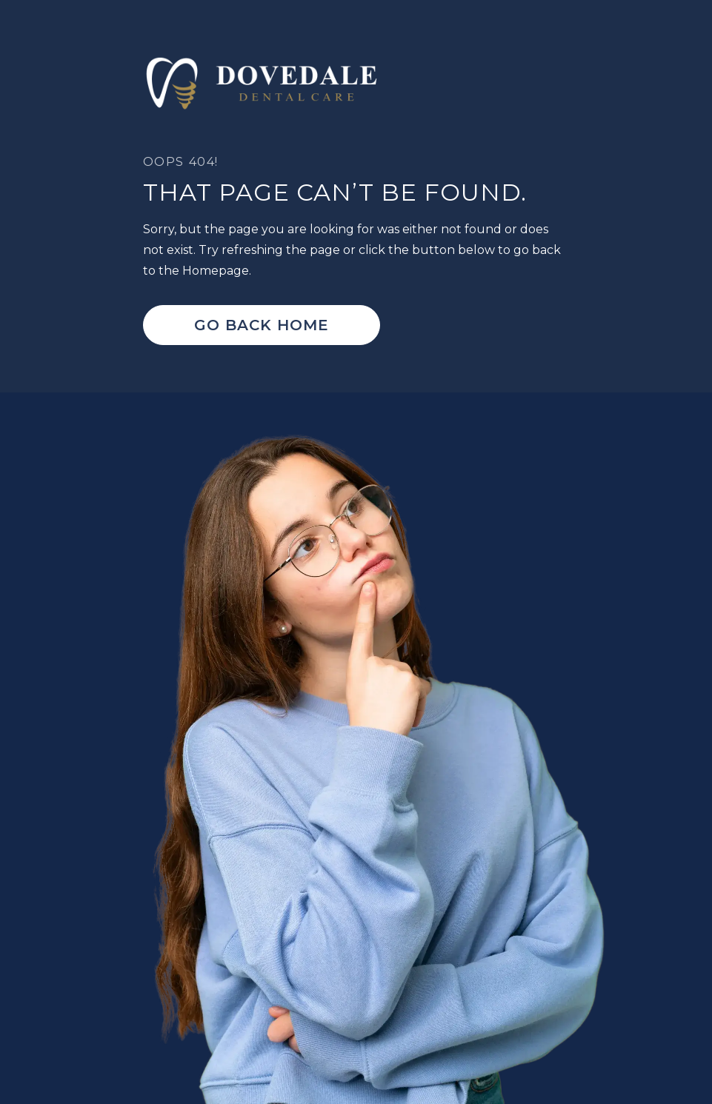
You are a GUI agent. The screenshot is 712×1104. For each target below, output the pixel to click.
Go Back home (261, 325)
